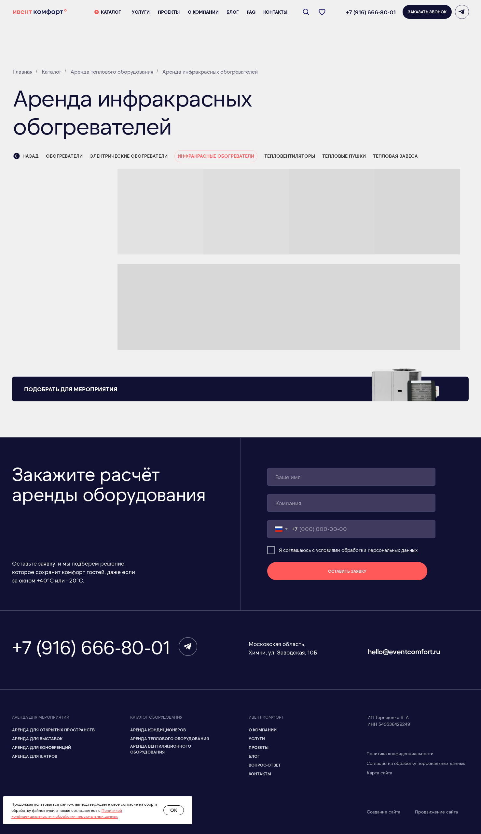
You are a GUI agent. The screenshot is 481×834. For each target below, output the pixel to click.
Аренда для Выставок (37, 738)
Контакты (260, 773)
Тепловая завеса (395, 156)
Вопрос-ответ (265, 765)
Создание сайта (383, 811)
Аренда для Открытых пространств (53, 729)
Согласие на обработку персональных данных (415, 763)
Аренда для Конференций (41, 747)
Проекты (258, 747)
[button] (427, 12)
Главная (23, 71)
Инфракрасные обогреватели (216, 156)
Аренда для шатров (34, 756)
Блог (254, 756)
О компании (263, 729)
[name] (351, 477)
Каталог (51, 71)
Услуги (257, 738)
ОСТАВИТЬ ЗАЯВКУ (347, 571)
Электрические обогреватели (129, 156)
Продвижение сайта (436, 811)
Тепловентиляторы (289, 156)
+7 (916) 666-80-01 (371, 12)
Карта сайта (379, 772)
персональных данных (393, 550)
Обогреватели (64, 156)
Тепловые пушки (344, 156)
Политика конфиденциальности (399, 753)
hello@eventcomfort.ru (404, 651)
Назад (26, 156)
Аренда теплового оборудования (112, 71)
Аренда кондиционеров (158, 729)
